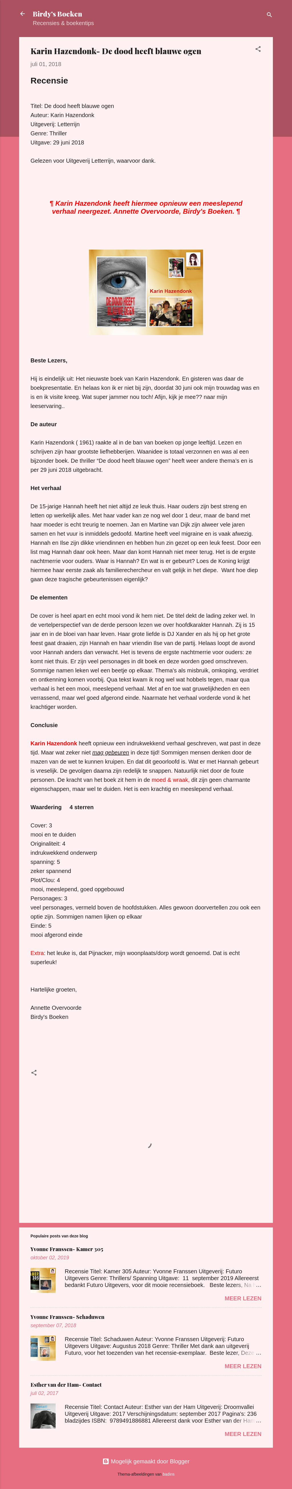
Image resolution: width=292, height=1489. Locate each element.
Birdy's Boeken (57, 13)
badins (169, 1474)
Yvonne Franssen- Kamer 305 (67, 1249)
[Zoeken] (269, 15)
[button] (258, 50)
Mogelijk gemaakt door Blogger (145, 1461)
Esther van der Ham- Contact (66, 1384)
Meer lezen (243, 1298)
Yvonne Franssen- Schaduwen (67, 1316)
